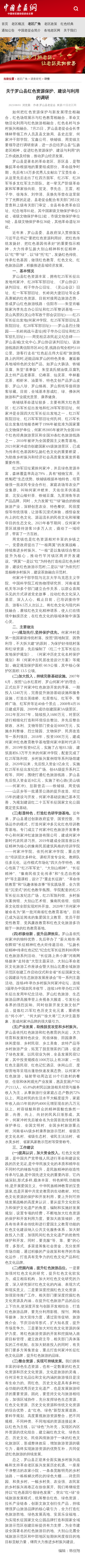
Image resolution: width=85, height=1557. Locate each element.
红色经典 (67, 24)
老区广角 (34, 24)
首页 (5, 24)
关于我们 (70, 30)
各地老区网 (52, 30)
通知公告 (8, 30)
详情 (47, 78)
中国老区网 (69, 105)
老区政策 (50, 24)
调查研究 (36, 78)
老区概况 (18, 24)
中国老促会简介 (29, 30)
